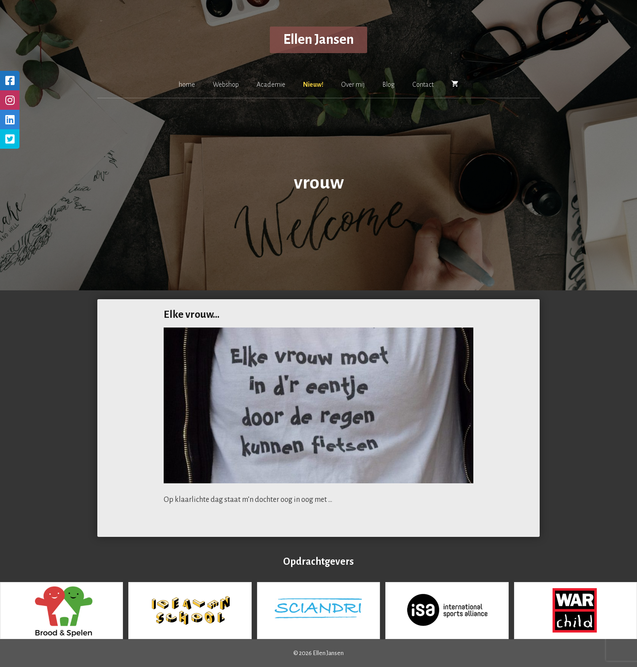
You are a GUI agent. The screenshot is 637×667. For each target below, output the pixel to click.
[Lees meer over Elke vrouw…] (334, 500)
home (187, 84)
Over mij (353, 84)
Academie (271, 84)
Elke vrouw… (191, 314)
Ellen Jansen (318, 39)
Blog (388, 84)
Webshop (226, 84)
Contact (423, 84)
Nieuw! (313, 84)
